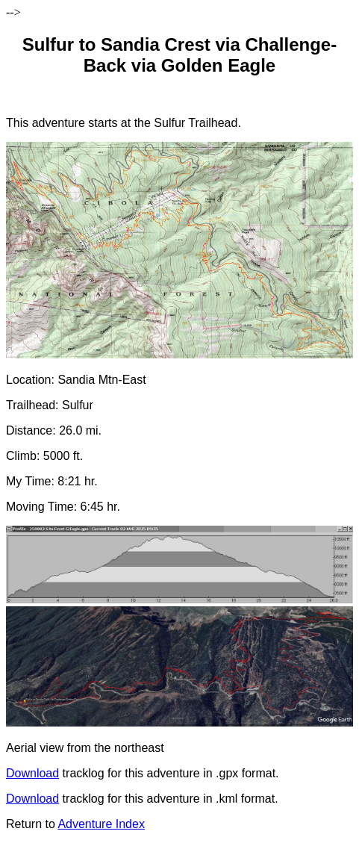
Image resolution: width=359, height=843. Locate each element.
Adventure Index (101, 824)
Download (32, 773)
